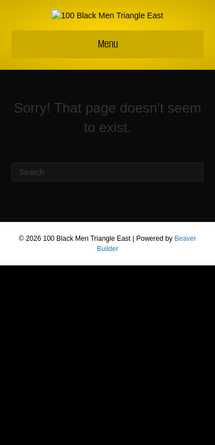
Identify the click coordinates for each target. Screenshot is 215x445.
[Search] (107, 351)
